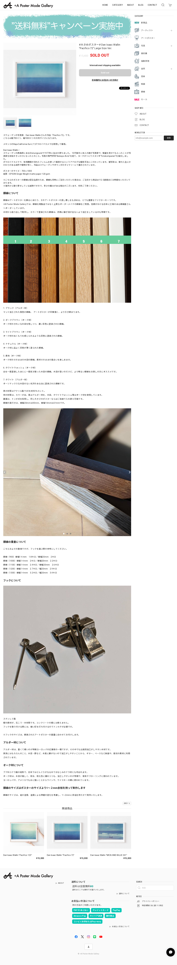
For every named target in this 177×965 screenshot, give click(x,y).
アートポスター (148, 38)
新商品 (144, 23)
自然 (143, 69)
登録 (169, 138)
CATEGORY (117, 5)
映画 (143, 84)
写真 (143, 46)
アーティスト (147, 30)
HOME (105, 5)
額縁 (143, 92)
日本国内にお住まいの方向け (105, 80)
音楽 (143, 76)
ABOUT (130, 5)
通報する (127, 803)
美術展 (144, 53)
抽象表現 (145, 61)
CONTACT (152, 5)
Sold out (105, 72)
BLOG (140, 5)
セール (144, 99)
